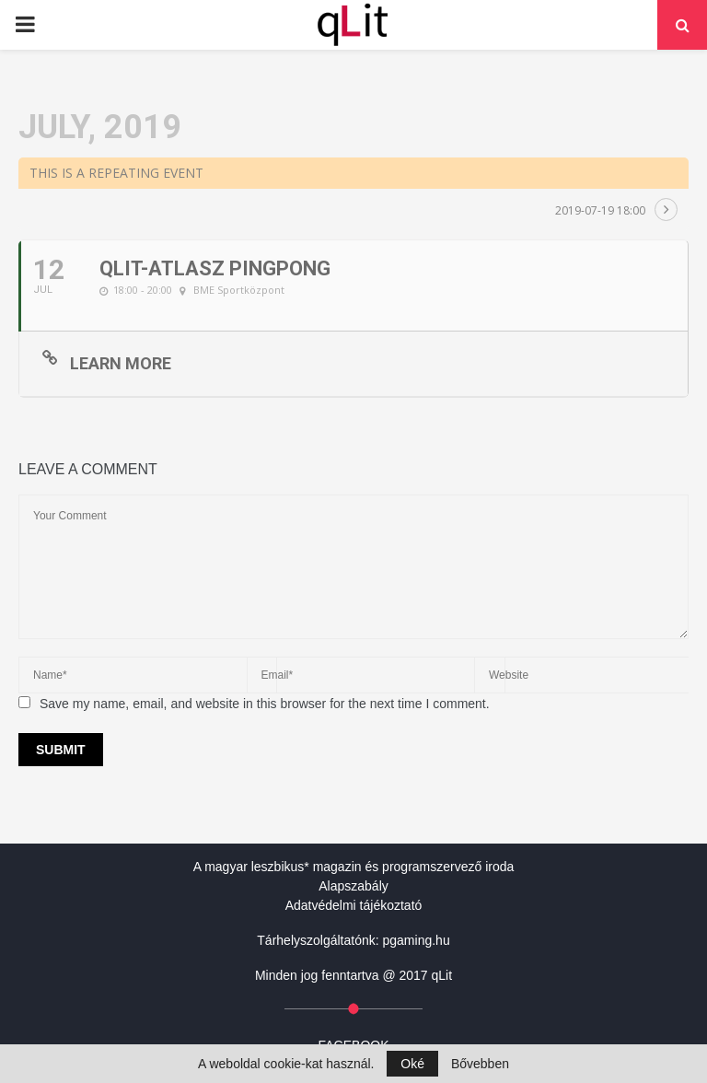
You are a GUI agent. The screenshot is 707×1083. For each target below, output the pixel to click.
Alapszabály (353, 886)
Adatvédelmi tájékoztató (354, 905)
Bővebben (480, 1063)
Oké (412, 1063)
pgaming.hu (416, 940)
